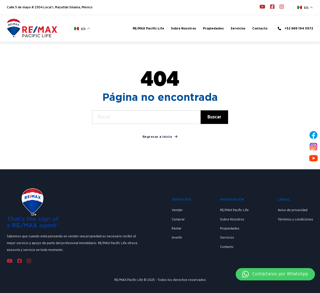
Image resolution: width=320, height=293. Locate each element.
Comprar (178, 219)
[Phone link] (293, 28)
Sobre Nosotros (183, 28)
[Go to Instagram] (281, 7)
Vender (177, 210)
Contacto (259, 28)
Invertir (177, 237)
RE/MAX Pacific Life (148, 28)
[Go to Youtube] (262, 7)
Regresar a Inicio (160, 137)
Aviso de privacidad (292, 210)
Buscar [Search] (214, 117)
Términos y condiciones (295, 219)
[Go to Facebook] (272, 7)
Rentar (177, 228)
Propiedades (213, 28)
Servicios (238, 28)
